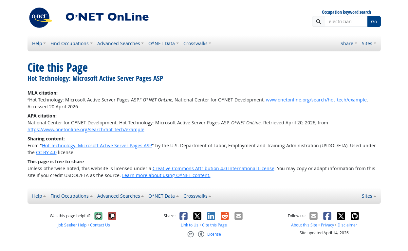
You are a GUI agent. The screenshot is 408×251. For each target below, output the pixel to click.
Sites (367, 43)
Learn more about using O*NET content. (166, 175)
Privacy (327, 225)
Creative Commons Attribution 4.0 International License (213, 168)
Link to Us (189, 225)
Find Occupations (69, 43)
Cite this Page (214, 225)
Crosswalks (195, 43)
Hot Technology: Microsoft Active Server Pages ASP (97, 145)
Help (37, 43)
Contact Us (100, 225)
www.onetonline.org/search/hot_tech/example (316, 100)
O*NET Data (161, 43)
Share (347, 43)
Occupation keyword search (346, 12)
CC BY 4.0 (46, 152)
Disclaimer (347, 225)
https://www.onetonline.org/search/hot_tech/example (86, 129)
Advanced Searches (118, 43)
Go (374, 21)
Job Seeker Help (72, 225)
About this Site (304, 225)
